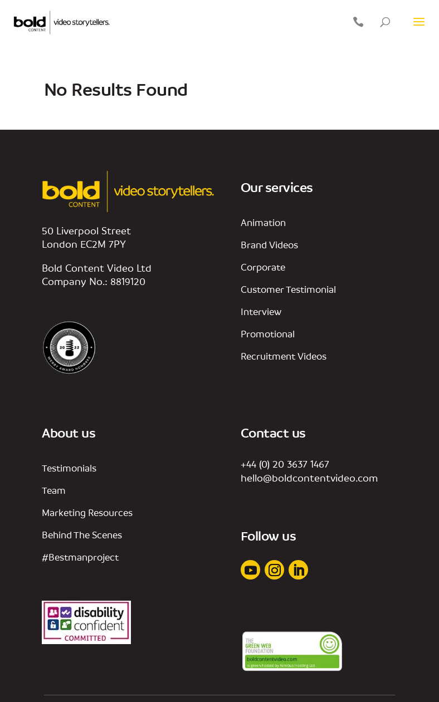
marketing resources (87, 512)
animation (263, 222)
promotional (268, 334)
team (54, 490)
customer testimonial (288, 289)
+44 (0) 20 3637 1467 (285, 464)
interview (261, 311)
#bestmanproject (80, 557)
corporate (263, 267)
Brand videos (269, 245)
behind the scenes (82, 535)
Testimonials (69, 468)
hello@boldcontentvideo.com (309, 478)
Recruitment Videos (283, 356)
